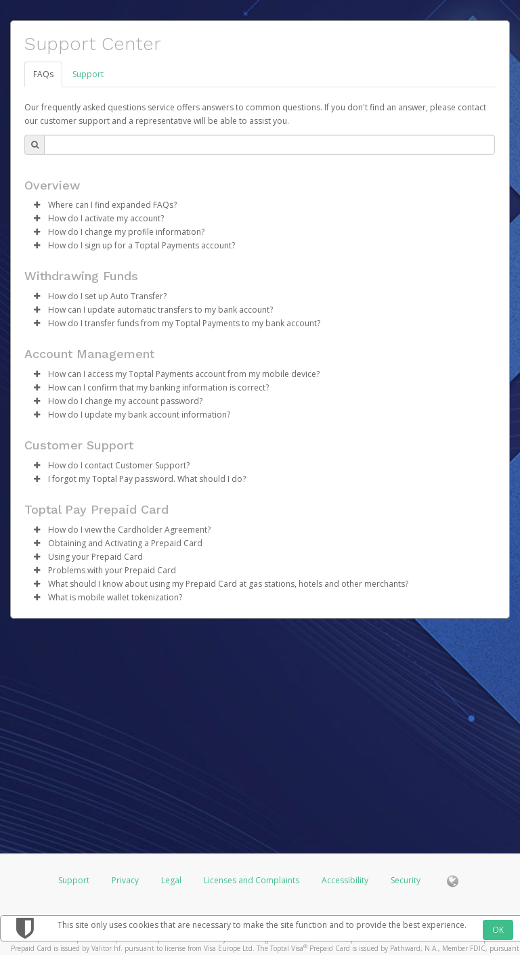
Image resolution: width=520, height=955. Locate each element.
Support (88, 74)
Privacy (125, 880)
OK (498, 929)
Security (405, 880)
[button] (36, 205)
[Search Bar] (269, 145)
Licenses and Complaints (252, 880)
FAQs (43, 74)
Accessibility (345, 880)
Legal (171, 880)
